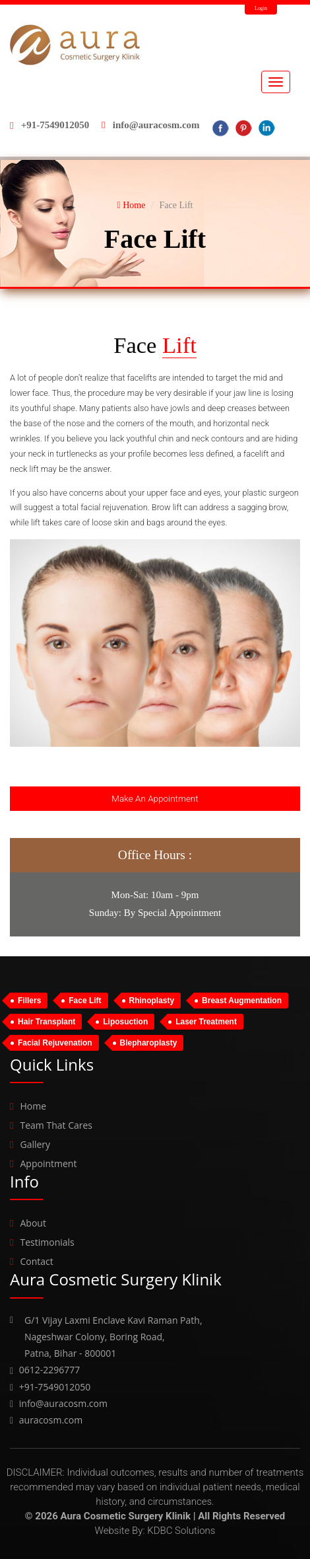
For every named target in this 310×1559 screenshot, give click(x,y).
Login (261, 8)
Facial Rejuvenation (55, 1042)
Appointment (48, 1163)
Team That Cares (56, 1125)
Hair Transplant (46, 1021)
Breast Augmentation (242, 1000)
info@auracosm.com (156, 125)
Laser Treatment (206, 1021)
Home (131, 205)
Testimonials (47, 1242)
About (33, 1223)
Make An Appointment (154, 798)
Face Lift (85, 1000)
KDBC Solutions (181, 1531)
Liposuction (125, 1021)
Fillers (29, 1000)
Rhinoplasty (152, 1000)
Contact (36, 1261)
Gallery (35, 1144)
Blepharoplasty (148, 1042)
